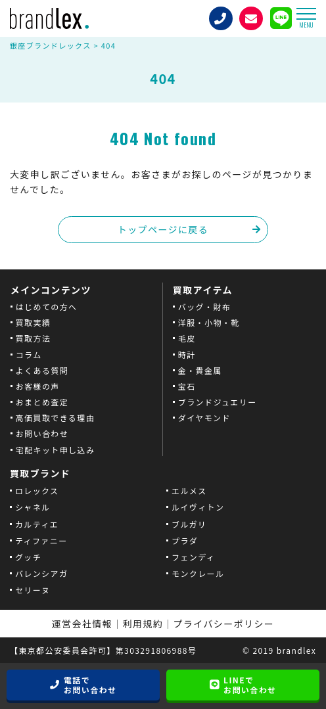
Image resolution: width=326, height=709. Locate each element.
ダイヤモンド (204, 417)
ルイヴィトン (198, 507)
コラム (29, 354)
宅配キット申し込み (55, 449)
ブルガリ (189, 524)
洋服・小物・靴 (209, 322)
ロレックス (37, 490)
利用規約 (143, 623)
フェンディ (193, 556)
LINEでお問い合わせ (249, 685)
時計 (187, 354)
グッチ (28, 556)
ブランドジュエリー (217, 401)
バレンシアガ (41, 573)
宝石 (187, 386)
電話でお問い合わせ (90, 685)
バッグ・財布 (204, 306)
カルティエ (36, 524)
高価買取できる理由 (55, 417)
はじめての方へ (47, 306)
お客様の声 (38, 386)
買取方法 (33, 338)
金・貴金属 (200, 370)
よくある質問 (42, 370)
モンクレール (198, 573)
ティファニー (41, 540)
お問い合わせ (42, 433)
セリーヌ (33, 589)
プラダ (185, 540)
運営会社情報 (82, 623)
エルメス (189, 490)
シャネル (33, 507)
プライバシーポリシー (224, 623)
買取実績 (33, 322)
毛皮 (187, 338)
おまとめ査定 (42, 401)
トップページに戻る (163, 229)
